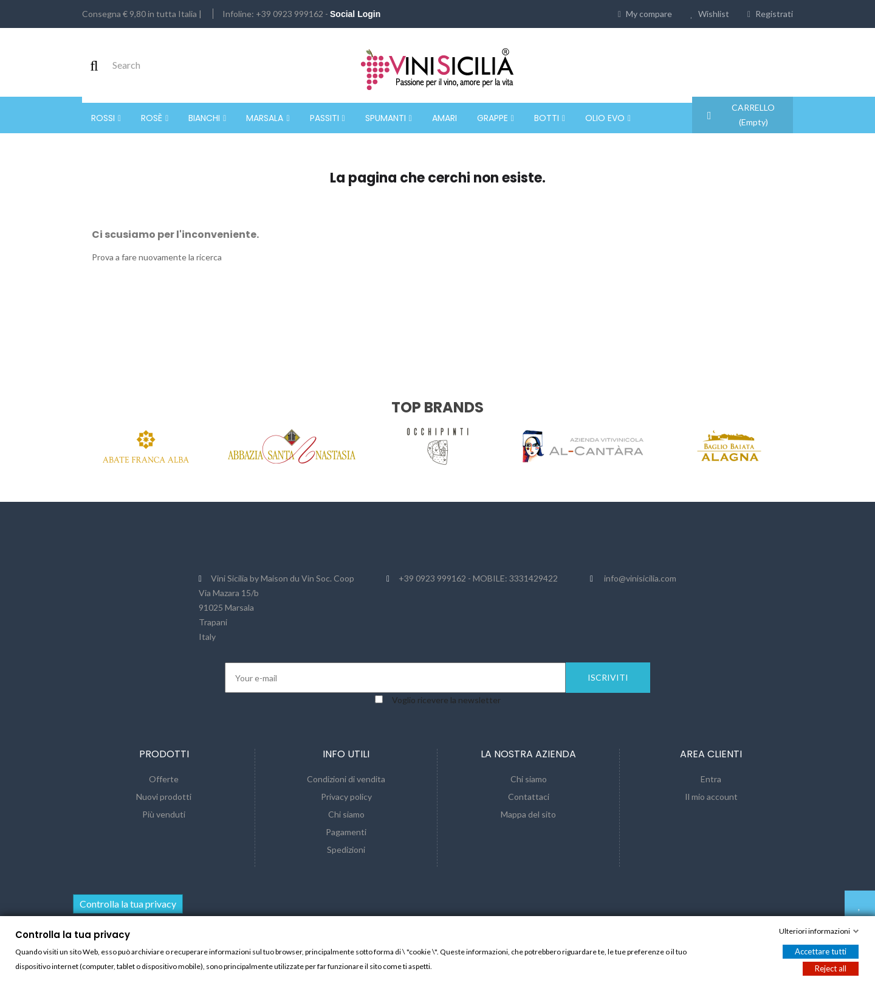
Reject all (830, 968)
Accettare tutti (820, 951)
